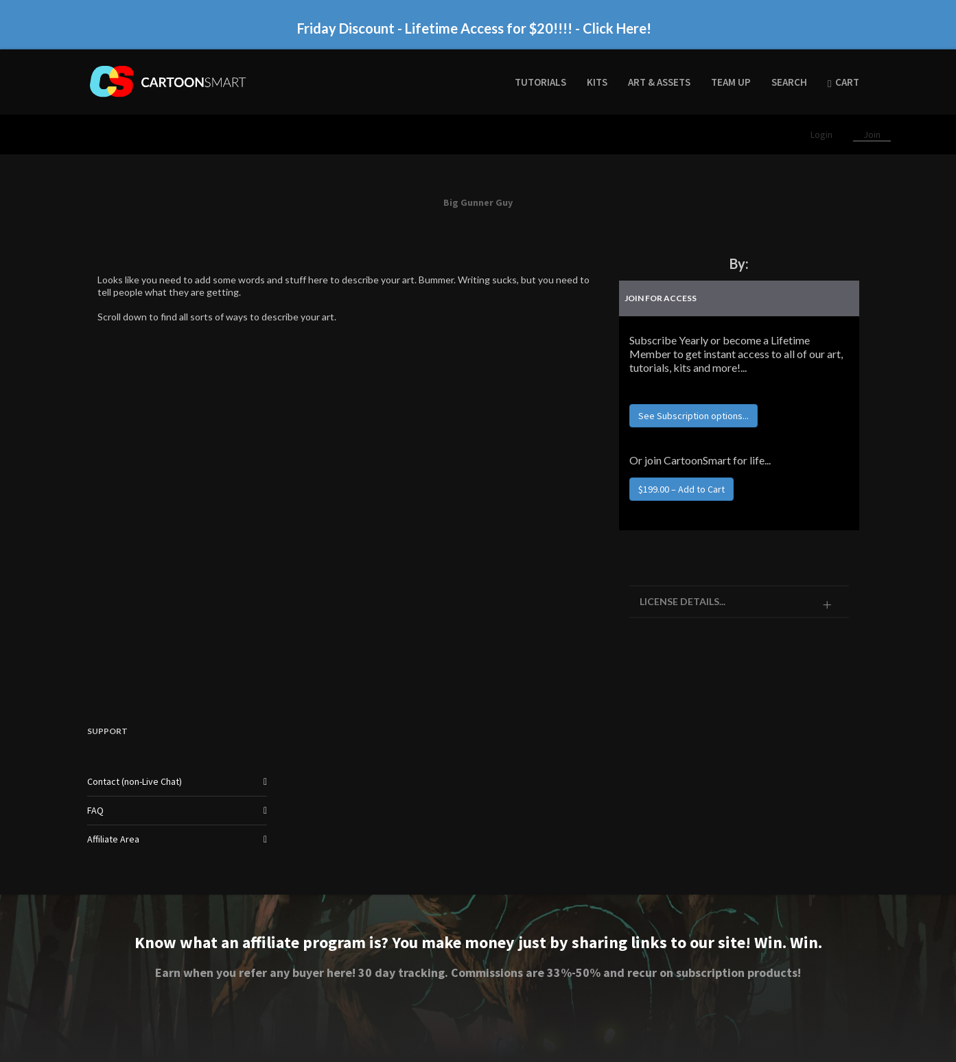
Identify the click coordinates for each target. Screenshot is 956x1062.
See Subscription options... (693, 416)
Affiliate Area (113, 839)
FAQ (95, 810)
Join (872, 134)
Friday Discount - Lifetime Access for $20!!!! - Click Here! (474, 28)
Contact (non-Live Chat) (134, 781)
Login (822, 134)
